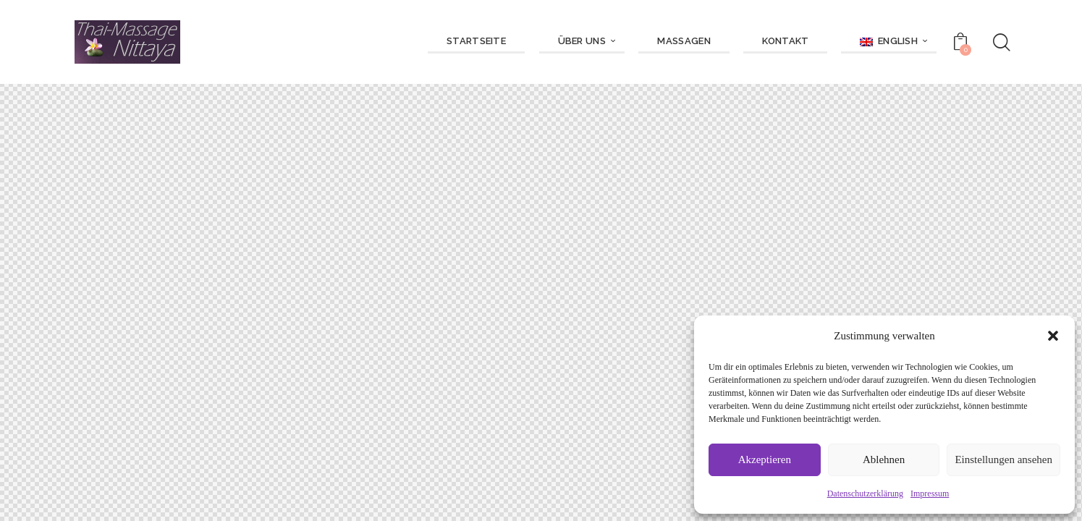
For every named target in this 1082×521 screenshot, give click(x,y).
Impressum (929, 493)
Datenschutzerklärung (865, 493)
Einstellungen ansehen (1003, 459)
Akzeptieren (764, 459)
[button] (1053, 336)
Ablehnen (884, 459)
